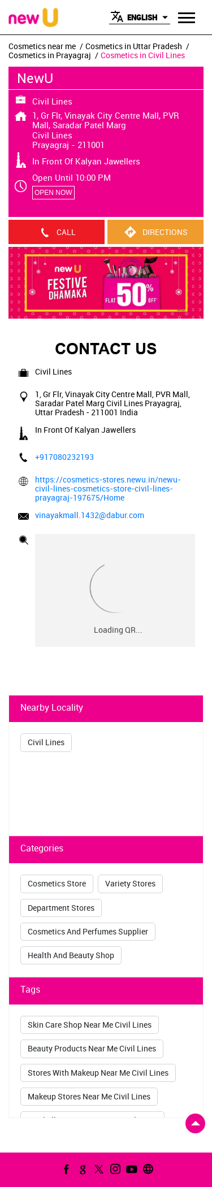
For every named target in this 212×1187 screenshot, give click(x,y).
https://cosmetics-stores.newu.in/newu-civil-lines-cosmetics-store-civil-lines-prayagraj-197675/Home (108, 488)
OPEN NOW (53, 193)
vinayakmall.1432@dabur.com (89, 515)
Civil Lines (46, 742)
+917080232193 (64, 456)
